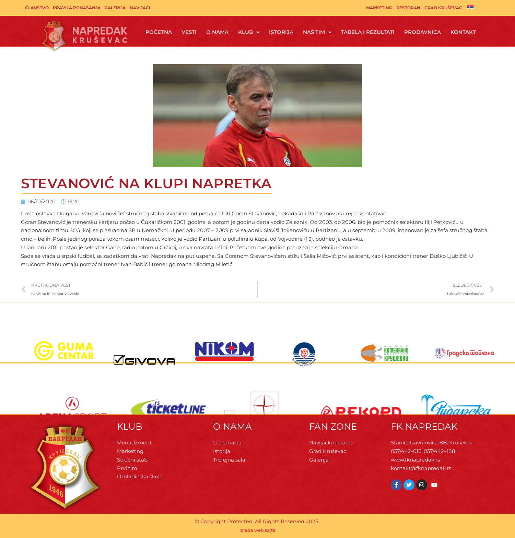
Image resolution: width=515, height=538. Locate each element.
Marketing (379, 7)
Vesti (189, 32)
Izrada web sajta (257, 530)
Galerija (115, 7)
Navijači (140, 7)
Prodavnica (422, 32)
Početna (158, 32)
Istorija (281, 32)
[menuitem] (470, 7)
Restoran (408, 7)
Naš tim (317, 32)
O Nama (217, 32)
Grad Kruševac (443, 7)
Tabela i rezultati (368, 32)
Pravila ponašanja (77, 7)
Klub (248, 32)
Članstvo (37, 7)
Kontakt (463, 32)
